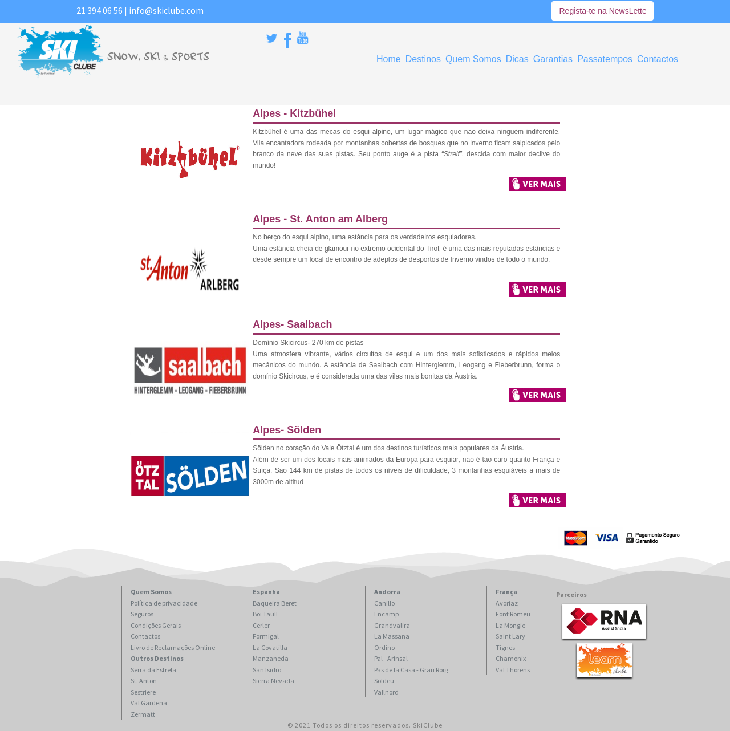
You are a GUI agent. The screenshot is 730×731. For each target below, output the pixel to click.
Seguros (142, 614)
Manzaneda (271, 658)
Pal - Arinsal (391, 658)
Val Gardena (149, 702)
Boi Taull (265, 614)
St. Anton (144, 680)
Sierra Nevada (273, 680)
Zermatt (143, 714)
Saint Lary (510, 636)
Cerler (261, 625)
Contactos (657, 59)
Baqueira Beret (275, 603)
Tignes (505, 647)
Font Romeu (513, 614)
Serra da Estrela (153, 669)
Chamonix (511, 658)
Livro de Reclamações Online (173, 647)
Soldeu (384, 680)
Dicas (517, 59)
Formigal (266, 636)
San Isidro (267, 669)
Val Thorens (513, 669)
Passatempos (604, 59)
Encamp (386, 614)
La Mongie (510, 625)
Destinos (423, 59)
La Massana (391, 636)
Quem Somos (473, 59)
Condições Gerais (156, 625)
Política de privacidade (164, 603)
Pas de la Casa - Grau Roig (411, 669)
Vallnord (386, 692)
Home (388, 59)
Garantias (553, 59)
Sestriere (143, 692)
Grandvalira (392, 625)
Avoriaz (507, 603)
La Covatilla (270, 647)
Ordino (384, 647)
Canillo (384, 603)
